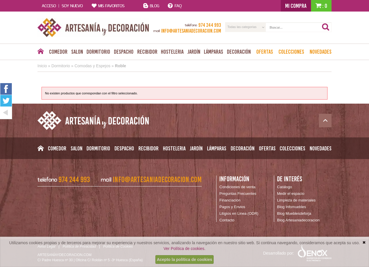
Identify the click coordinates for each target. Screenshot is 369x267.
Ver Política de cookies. (184, 248)
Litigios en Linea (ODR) (238, 213)
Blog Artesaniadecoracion (298, 220)
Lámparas (213, 51)
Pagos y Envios (232, 207)
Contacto (226, 220)
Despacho (123, 51)
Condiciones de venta (237, 187)
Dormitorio (98, 51)
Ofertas (264, 51)
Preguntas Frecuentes (237, 193)
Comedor (58, 51)
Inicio (42, 66)
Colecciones (291, 51)
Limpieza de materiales (296, 200)
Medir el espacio (290, 193)
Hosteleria (172, 51)
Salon (77, 51)
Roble (120, 66)
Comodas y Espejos (92, 66)
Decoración (239, 51)
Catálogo (284, 187)
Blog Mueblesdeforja (294, 213)
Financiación (229, 200)
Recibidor (147, 51)
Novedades (321, 51)
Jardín (193, 51)
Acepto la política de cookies (184, 259)
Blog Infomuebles (291, 207)
